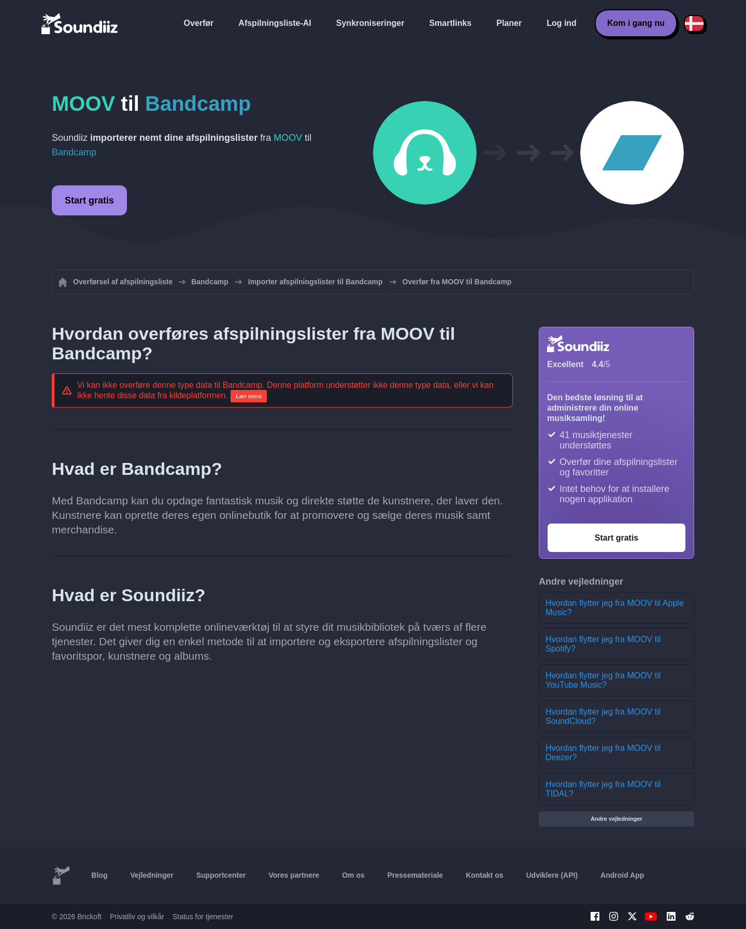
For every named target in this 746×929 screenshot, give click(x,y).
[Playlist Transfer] (80, 23)
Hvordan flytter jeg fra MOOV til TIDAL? (603, 789)
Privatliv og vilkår (137, 916)
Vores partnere (293, 875)
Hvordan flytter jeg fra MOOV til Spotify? (603, 644)
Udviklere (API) (552, 875)
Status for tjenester (203, 916)
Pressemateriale (415, 875)
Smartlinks (450, 23)
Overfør (199, 23)
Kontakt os (484, 875)
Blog (99, 875)
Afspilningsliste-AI (274, 23)
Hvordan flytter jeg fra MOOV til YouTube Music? (603, 680)
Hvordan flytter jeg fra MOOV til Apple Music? (615, 608)
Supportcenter (221, 875)
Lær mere (249, 396)
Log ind (562, 23)
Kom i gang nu (636, 23)
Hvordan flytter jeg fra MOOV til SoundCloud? (603, 716)
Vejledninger (151, 875)
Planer (509, 23)
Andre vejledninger (616, 819)
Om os (353, 875)
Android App (622, 875)
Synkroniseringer (370, 23)
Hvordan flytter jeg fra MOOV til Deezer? (603, 753)
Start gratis (89, 200)
